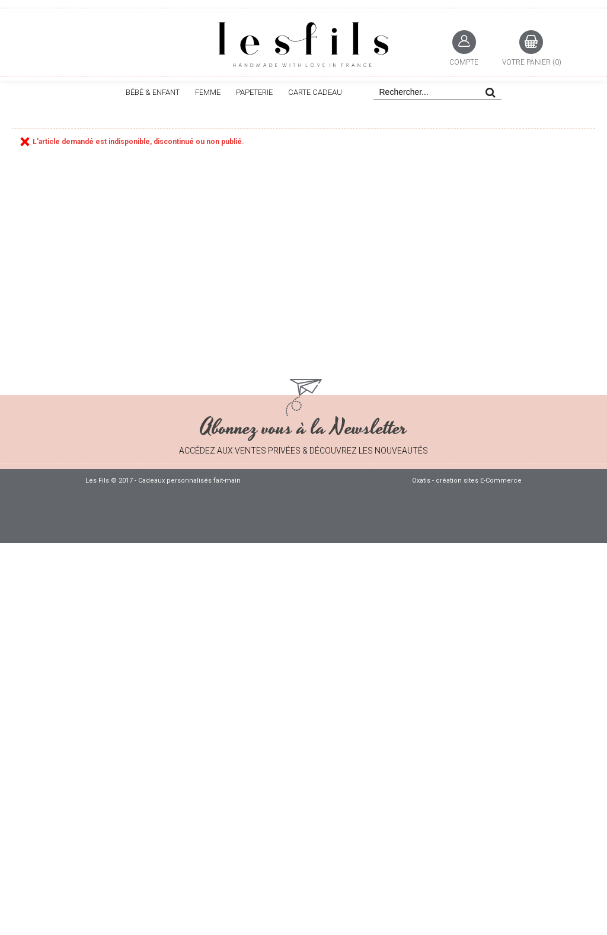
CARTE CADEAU (315, 92)
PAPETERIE (254, 92)
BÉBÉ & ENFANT (153, 92)
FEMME (208, 92)
